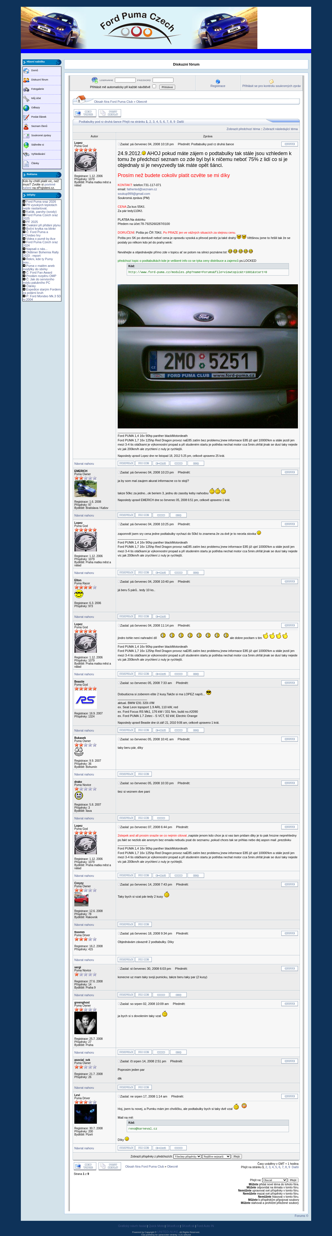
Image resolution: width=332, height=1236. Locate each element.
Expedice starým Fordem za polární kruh (42, 291)
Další (180, 121)
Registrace (217, 86)
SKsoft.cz (172, 1226)
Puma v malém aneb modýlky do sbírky (39, 267)
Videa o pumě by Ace (40, 238)
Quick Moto (156, 1226)
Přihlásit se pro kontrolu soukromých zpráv (271, 86)
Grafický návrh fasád (132, 1226)
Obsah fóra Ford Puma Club (113, 101)
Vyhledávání (38, 154)
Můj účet (36, 98)
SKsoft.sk (187, 1226)
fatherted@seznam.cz (142, 189)
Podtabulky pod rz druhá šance (100, 121)
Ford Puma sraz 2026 (41, 201)
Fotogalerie (37, 89)
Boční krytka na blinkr (41, 228)
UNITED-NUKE (167, 1231)
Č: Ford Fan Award (39, 272)
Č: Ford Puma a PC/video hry (35, 233)
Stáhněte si (37, 144)
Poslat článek (38, 116)
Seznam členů (39, 126)
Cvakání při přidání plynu (43, 225)
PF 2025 (32, 221)
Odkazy (35, 107)
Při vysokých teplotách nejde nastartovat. (40, 206)
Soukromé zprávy (41, 135)
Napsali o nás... (37, 249)
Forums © (301, 1215)
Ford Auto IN (205, 1226)
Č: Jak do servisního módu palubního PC (38, 281)
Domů (34, 70)
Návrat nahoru (84, 463)
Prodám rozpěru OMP (41, 276)
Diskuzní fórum (39, 79)
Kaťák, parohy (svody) (41, 211)
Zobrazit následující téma (280, 129)
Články (35, 163)
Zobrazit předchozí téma (243, 129)
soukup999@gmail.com (134, 193)
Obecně (141, 101)
